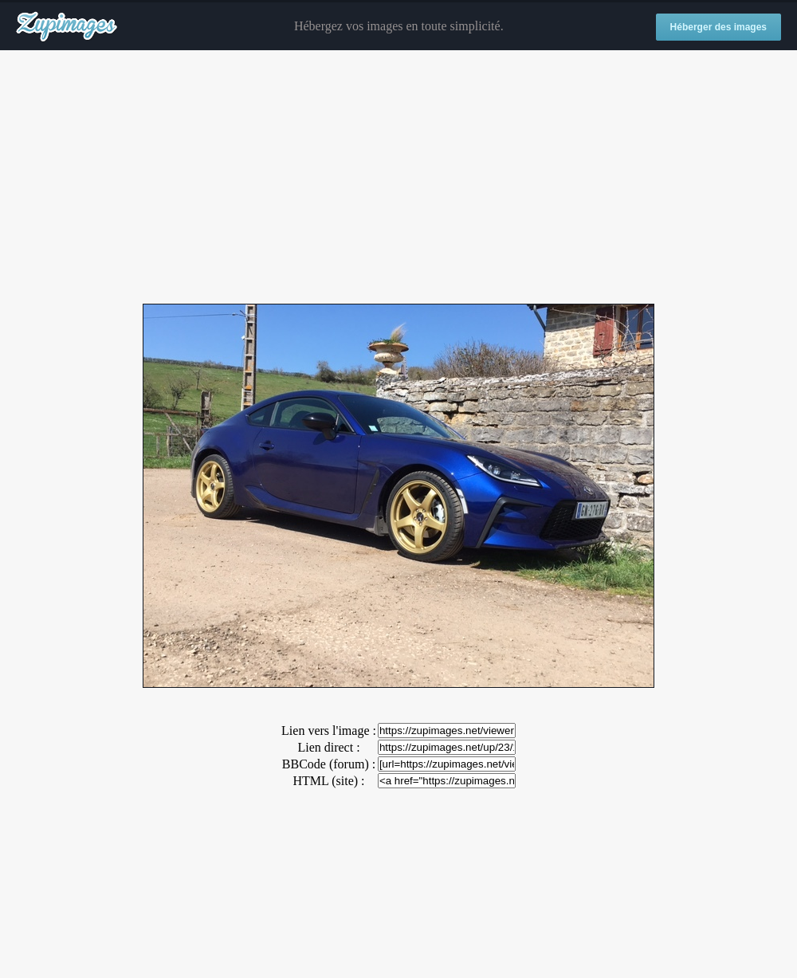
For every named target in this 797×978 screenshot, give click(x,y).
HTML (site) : (328, 781)
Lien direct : (328, 747)
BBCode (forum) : (328, 764)
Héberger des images (718, 27)
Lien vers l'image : (328, 730)
